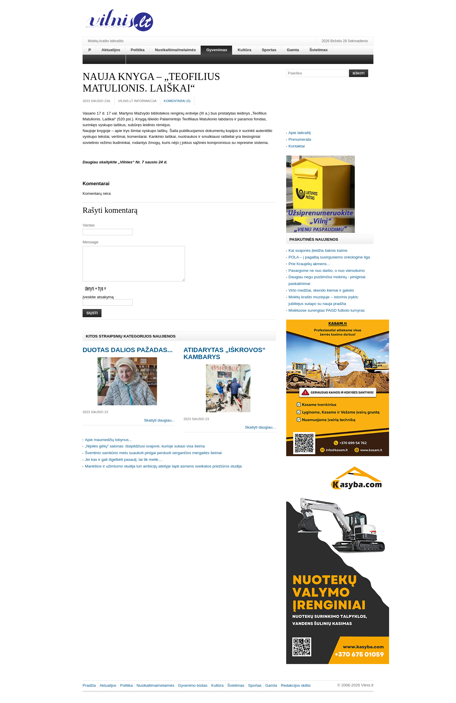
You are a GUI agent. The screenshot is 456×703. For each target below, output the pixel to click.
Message (91, 242)
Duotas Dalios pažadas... (128, 357)
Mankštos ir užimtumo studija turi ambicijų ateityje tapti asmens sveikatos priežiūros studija (163, 473)
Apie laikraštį (299, 133)
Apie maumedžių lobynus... (108, 447)
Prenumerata (299, 139)
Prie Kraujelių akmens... (309, 264)
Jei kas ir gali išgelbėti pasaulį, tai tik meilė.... (124, 466)
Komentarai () (177, 101)
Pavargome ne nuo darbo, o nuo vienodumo (326, 270)
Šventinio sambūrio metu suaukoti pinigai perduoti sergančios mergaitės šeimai (153, 460)
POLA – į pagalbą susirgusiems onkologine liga (329, 257)
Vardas (89, 225)
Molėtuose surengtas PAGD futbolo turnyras (326, 310)
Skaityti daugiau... (159, 427)
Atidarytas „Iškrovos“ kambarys (225, 360)
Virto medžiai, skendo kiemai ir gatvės (321, 290)
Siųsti (92, 320)
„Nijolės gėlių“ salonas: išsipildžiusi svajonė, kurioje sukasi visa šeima (145, 453)
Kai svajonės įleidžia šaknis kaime (317, 250)
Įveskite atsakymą (98, 304)
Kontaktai (296, 146)
